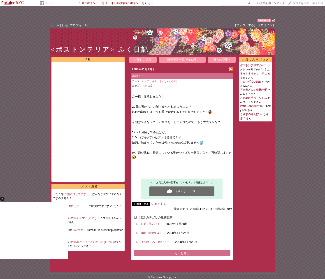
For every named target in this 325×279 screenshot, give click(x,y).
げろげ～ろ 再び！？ (155, 242)
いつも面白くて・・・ (74, 206)
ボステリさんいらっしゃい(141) (159, 81)
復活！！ (138, 76)
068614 (264, 20)
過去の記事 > (222, 59)
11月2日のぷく (150, 224)
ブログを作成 (301, 3)
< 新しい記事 (143, 59)
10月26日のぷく (151, 233)
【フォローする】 (245, 25)
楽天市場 (317, 3)
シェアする (158, 203)
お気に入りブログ (255, 59)
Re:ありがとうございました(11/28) (91, 242)
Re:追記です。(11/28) (83, 218)
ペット (49, 3)
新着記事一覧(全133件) (182, 59)
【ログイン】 (266, 25)
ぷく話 (148, 85)
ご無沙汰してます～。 (78, 194)
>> (271, 3)
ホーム (55, 25)
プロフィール (79, 25)
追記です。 (80, 230)
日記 (65, 25)
